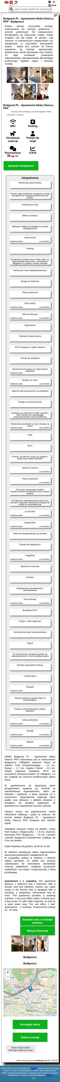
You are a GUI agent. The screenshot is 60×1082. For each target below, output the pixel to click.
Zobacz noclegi (30, 1037)
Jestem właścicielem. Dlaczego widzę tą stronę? (20, 1048)
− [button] (8, 977)
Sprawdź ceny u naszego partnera (37, 921)
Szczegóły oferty (30, 1024)
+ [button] (8, 972)
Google (34, 1068)
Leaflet (37, 1015)
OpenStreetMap (49, 1015)
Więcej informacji (37, 930)
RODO (49, 1075)
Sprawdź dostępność (21, 165)
